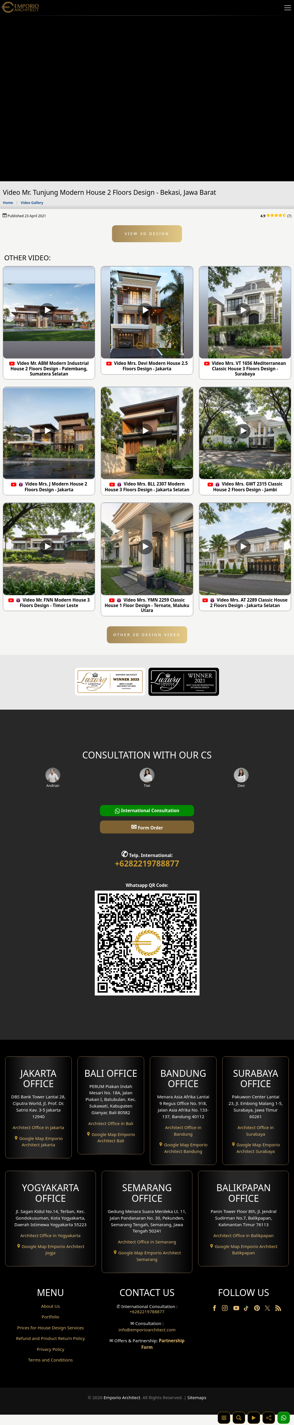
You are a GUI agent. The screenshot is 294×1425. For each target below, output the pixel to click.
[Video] (253, 1418)
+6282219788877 (147, 863)
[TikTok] (247, 1309)
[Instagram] (225, 1309)
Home (8, 202)
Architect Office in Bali (111, 1123)
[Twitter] (268, 1311)
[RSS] (278, 1309)
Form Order (147, 826)
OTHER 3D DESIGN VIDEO (147, 634)
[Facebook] (215, 1309)
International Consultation (147, 811)
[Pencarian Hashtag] (224, 1418)
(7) (275, 215)
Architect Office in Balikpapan (243, 1235)
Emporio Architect (122, 1408)
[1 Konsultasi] (283, 1418)
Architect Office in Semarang (147, 1242)
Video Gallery (32, 202)
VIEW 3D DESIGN (147, 233)
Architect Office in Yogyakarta (50, 1235)
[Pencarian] (239, 1418)
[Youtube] (236, 1309)
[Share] (268, 1418)
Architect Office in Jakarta (38, 1127)
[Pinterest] (257, 1309)
